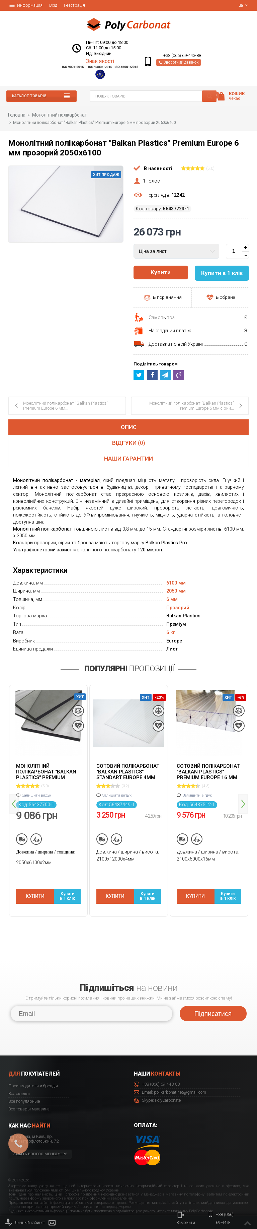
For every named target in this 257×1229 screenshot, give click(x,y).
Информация (25, 5)
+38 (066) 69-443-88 (182, 55)
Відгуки (128, 442)
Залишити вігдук (36, 795)
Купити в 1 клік (67, 887)
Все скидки (19, 1080)
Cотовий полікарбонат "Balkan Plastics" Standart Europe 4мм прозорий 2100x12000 (127, 771)
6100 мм (176, 582)
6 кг (170, 632)
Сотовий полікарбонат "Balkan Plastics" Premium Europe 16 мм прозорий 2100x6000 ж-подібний (209, 771)
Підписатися (213, 1000)
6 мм (172, 599)
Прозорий (177, 607)
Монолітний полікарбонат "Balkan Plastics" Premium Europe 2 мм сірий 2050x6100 (46, 771)
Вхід (53, 5)
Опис (129, 426)
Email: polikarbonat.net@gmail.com (170, 1079)
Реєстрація (74, 5)
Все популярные (24, 1087)
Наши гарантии (128, 458)
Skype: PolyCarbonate (157, 1087)
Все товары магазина (29, 1095)
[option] (48, 799)
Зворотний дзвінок (178, 62)
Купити (161, 272)
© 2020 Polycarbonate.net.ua (231, 1210)
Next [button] (243, 797)
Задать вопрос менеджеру (40, 1141)
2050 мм (176, 590)
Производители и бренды (33, 1072)
